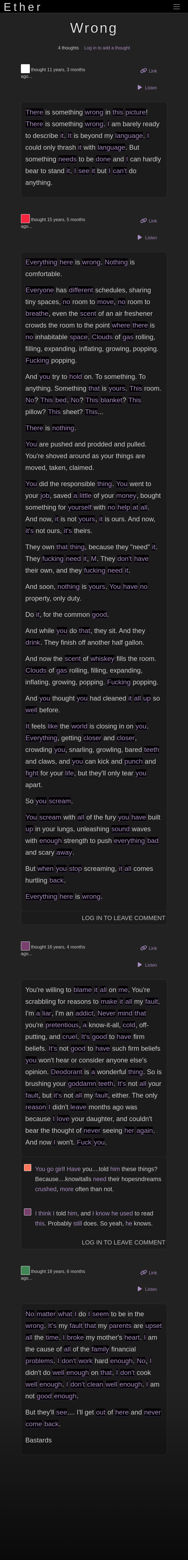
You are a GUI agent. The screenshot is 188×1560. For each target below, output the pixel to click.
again (144, 1130)
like (53, 726)
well (31, 710)
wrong (94, 112)
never (92, 1130)
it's (30, 530)
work (85, 1361)
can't (120, 171)
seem (100, 1314)
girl (59, 1168)
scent (88, 313)
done (103, 159)
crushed (46, 1189)
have (141, 558)
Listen (146, 87)
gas (127, 337)
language (129, 135)
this (118, 112)
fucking (53, 558)
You (31, 444)
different (81, 290)
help (123, 507)
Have (74, 1168)
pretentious (62, 1025)
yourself (79, 507)
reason (36, 1107)
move (105, 301)
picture (136, 112)
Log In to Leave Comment (123, 917)
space (79, 337)
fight (32, 773)
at (135, 507)
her (129, 1130)
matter (46, 1314)
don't (124, 558)
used (126, 1213)
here (66, 262)
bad (152, 840)
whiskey (102, 658)
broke (75, 1337)
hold (75, 376)
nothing (63, 428)
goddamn (82, 1083)
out (100, 1412)
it (62, 135)
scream (60, 801)
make (109, 1001)
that (94, 388)
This (135, 388)
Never (106, 1013)
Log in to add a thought (107, 48)
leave (78, 1107)
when (46, 868)
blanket (111, 400)
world (79, 726)
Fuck (84, 1142)
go (50, 1168)
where (121, 325)
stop (75, 868)
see (83, 171)
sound (120, 829)
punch (133, 761)
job (44, 495)
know (103, 1213)
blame (83, 989)
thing (104, 484)
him (115, 1168)
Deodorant (66, 1072)
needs (67, 159)
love (63, 1118)
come (34, 1424)
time (52, 1337)
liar (46, 1013)
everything (129, 840)
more (67, 1189)
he (115, 1213)
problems (39, 1361)
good (99, 614)
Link (150, 70)
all (144, 507)
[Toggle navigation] (176, 6)
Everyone (40, 290)
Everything (41, 262)
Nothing (116, 262)
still (77, 1223)
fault (151, 1001)
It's (85, 1036)
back (56, 880)
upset (153, 1325)
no (66, 301)
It (69, 135)
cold (129, 1025)
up (147, 698)
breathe (37, 313)
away (64, 852)
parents (120, 1325)
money (126, 495)
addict (84, 1013)
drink (33, 642)
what (65, 1314)
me (122, 989)
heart (132, 1337)
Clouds (102, 337)
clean (95, 1384)
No (30, 400)
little (85, 495)
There (34, 112)
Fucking (37, 360)
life (69, 773)
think (44, 1213)
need (73, 558)
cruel (69, 1036)
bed (61, 400)
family (100, 1349)
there (140, 325)
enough (50, 840)
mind (125, 1013)
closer (92, 738)
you (44, 376)
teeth (151, 749)
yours (117, 388)
